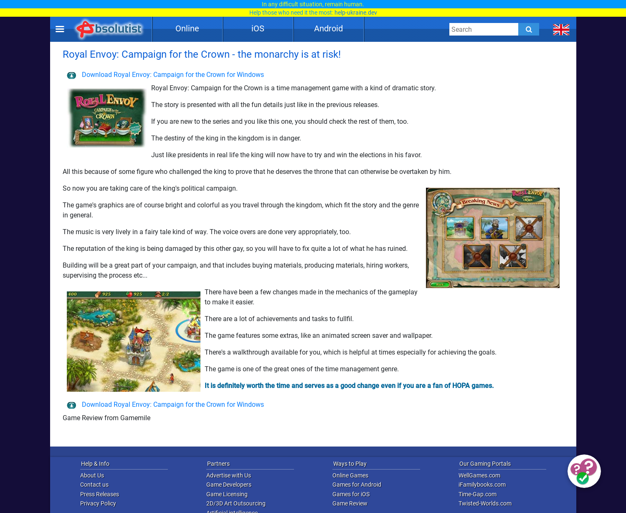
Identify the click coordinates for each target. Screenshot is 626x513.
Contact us (94, 484)
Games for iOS (351, 494)
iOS (257, 28)
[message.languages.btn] (561, 29)
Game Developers (228, 484)
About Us (92, 475)
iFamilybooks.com (482, 484)
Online (187, 28)
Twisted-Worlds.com (485, 503)
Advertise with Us (228, 475)
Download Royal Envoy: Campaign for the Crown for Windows (165, 75)
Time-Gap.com (478, 494)
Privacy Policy (98, 503)
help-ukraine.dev (356, 12)
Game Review (349, 503)
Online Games (350, 475)
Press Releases (99, 494)
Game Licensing (227, 494)
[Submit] (528, 29)
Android (328, 28)
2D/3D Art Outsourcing (236, 503)
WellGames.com (479, 475)
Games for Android (356, 484)
